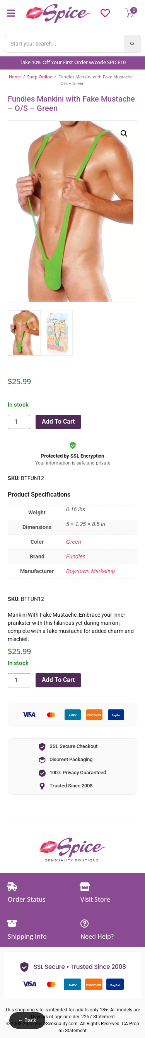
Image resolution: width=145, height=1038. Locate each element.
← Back (27, 1020)
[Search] (132, 43)
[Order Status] (12, 886)
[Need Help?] (84, 923)
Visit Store (95, 899)
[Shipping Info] (12, 923)
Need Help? (97, 936)
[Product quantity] (19, 422)
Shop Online (39, 77)
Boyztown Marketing (90, 571)
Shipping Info (27, 936)
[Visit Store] (84, 886)
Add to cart (58, 421)
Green (73, 542)
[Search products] (64, 43)
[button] (124, 134)
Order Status (27, 899)
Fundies (75, 556)
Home (15, 77)
